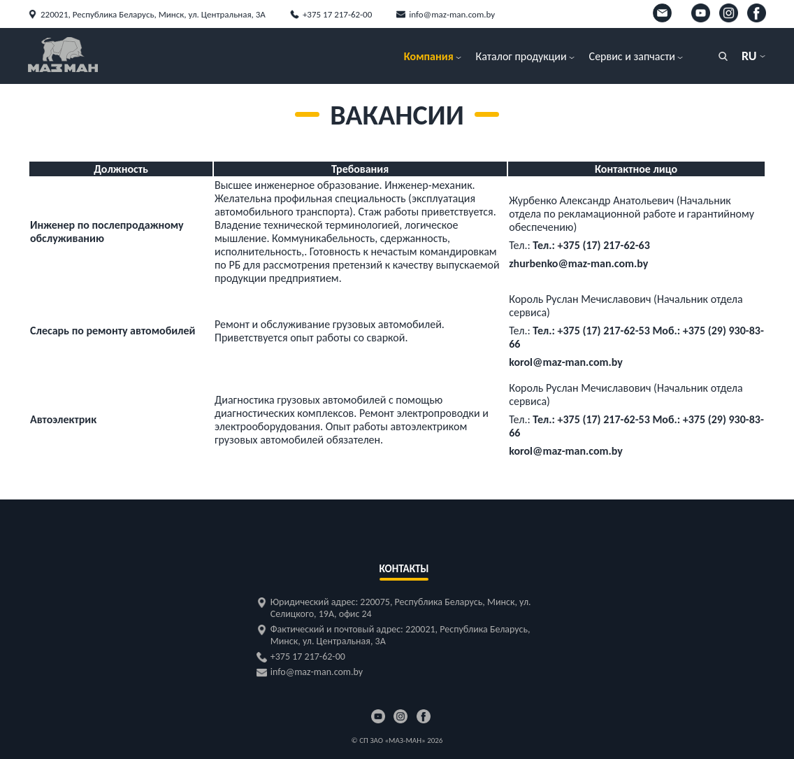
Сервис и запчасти (632, 56)
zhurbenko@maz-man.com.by (578, 263)
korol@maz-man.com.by (566, 362)
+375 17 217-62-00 (337, 14)
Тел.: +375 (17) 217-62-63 (591, 245)
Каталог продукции (521, 56)
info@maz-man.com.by (452, 14)
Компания (429, 56)
